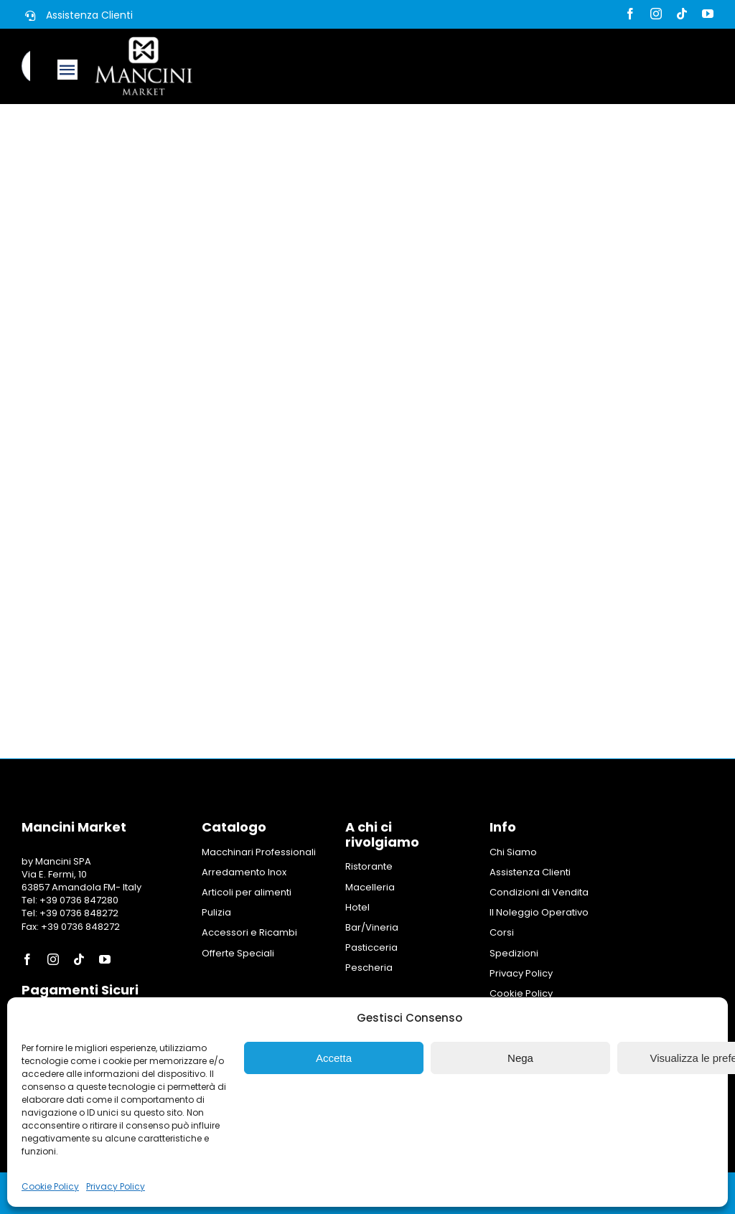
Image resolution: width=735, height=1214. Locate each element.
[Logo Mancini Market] (143, 41)
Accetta (334, 1058)
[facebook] (630, 13)
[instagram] (656, 13)
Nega (520, 1058)
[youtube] (707, 13)
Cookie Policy (50, 1186)
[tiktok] (682, 13)
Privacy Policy (115, 1186)
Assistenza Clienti (89, 15)
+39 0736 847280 (78, 900)
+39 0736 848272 (77, 913)
